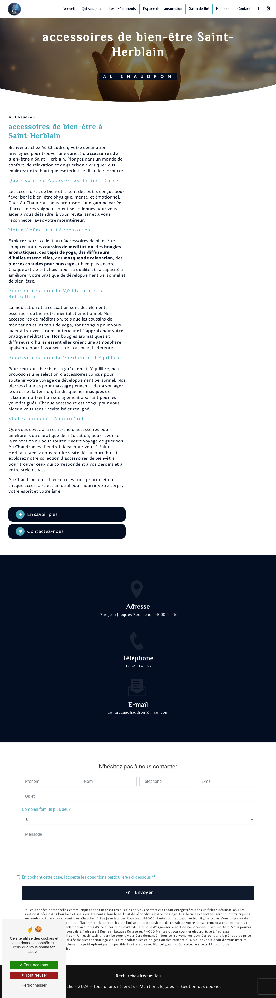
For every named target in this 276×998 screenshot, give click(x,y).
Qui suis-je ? (91, 9)
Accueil (68, 9)
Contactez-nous (41, 531)
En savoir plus (38, 514)
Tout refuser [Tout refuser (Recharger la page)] (34, 975)
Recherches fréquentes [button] (138, 976)
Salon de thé (199, 9)
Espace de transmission (162, 9)
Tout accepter (33, 965)
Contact (243, 9)
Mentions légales (156, 987)
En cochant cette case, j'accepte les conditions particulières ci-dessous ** (88, 867)
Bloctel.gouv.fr (164, 935)
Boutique (222, 9)
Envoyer (144, 883)
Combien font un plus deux (46, 799)
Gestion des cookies (201, 987)
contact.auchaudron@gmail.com (138, 703)
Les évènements (121, 9)
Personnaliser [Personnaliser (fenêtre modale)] (34, 985)
